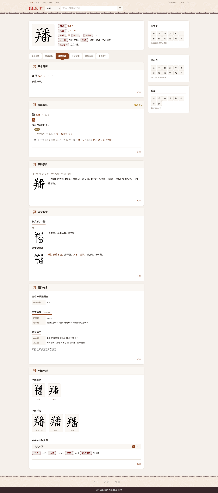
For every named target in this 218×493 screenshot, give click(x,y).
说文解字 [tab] (76, 56)
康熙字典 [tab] (62, 56)
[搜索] (120, 8)
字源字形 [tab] (102, 56)
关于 (96, 481)
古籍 (37, 2)
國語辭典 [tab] (49, 56)
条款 (107, 481)
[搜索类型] (53, 8)
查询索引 (172, 2)
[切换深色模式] (188, 2)
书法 (50, 2)
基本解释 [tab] (35, 56)
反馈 (139, 92)
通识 (57, 2)
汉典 (31, 2)
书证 (140, 105)
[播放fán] (73, 26)
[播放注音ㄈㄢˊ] (75, 31)
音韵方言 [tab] (89, 56)
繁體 (182, 2)
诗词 (44, 2)
